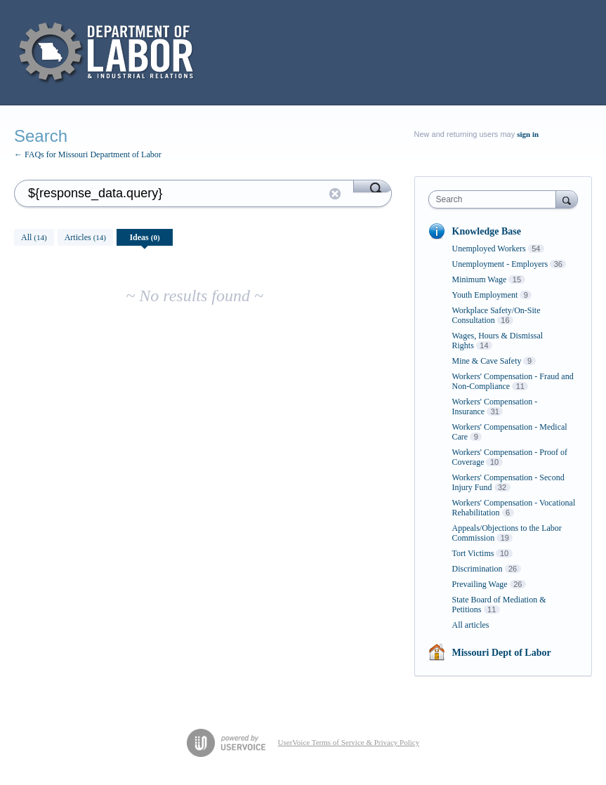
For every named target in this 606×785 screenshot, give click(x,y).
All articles (470, 625)
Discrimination (477, 569)
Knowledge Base (486, 231)
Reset (334, 194)
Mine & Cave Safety (487, 361)
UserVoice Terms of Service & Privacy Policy (349, 742)
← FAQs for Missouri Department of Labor (88, 154)
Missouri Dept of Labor (501, 652)
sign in (528, 134)
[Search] (372, 186)
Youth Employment (485, 295)
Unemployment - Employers (500, 264)
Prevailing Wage (480, 584)
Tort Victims (473, 553)
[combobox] (495, 199)
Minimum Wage (479, 279)
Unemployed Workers (489, 248)
